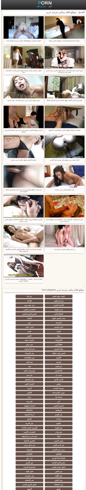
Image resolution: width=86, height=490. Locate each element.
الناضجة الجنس (43, 301)
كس (43, 314)
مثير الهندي (65, 375)
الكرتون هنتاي (65, 458)
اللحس (20, 458)
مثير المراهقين (20, 296)
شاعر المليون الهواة (43, 310)
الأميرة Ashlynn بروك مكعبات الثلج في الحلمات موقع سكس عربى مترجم (22, 220)
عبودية (43, 463)
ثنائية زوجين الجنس (65, 454)
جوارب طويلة (65, 463)
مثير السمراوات (43, 331)
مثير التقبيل (20, 436)
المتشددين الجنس (43, 305)
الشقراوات (20, 323)
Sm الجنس (43, 345)
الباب (48, 6)
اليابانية (65, 301)
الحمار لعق (43, 467)
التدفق (65, 380)
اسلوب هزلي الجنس (65, 410)
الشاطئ (65, 401)
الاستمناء (66, 314)
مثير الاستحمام (66, 445)
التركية (65, 432)
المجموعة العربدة (43, 410)
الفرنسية (43, 366)
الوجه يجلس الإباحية (43, 441)
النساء (43, 318)
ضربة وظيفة (65, 305)
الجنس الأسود (20, 349)
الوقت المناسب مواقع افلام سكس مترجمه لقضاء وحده (22, 41)
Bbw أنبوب (43, 327)
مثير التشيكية (43, 419)
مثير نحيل (20, 441)
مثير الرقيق (65, 419)
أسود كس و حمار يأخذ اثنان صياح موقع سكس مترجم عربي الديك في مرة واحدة (63, 71)
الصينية (20, 423)
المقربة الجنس (20, 366)
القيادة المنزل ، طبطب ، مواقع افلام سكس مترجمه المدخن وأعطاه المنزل (22, 280)
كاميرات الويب (20, 353)
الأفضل (65, 362)
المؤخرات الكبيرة (65, 388)
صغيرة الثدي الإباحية (43, 406)
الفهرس (4, 487)
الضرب (20, 432)
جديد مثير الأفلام (40, 6)
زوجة (65, 323)
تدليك (43, 388)
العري (43, 323)
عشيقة (65, 436)
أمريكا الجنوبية (43, 375)
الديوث (43, 358)
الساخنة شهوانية (65, 371)
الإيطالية (43, 445)
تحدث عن (65, 349)
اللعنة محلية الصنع (66, 296)
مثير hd (43, 296)
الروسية (20, 397)
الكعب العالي (20, 467)
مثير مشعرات (20, 415)
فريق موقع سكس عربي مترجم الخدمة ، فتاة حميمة (22, 100)
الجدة (20, 318)
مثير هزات (20, 384)
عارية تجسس (20, 314)
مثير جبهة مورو (20, 301)
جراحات (20, 375)
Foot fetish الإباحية (20, 401)
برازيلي (43, 454)
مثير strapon (20, 419)
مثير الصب (20, 428)
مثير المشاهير (65, 353)
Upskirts (20, 371)
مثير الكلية (43, 415)
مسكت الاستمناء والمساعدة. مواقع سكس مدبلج (63, 41)
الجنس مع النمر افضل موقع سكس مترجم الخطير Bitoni (63, 100)
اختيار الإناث (66, 415)
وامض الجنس (65, 393)
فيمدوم (65, 340)
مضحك (65, 428)
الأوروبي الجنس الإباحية (43, 384)
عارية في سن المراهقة (20, 388)
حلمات (43, 428)
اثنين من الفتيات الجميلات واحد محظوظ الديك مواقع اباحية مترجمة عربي (63, 220)
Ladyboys (65, 450)
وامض (43, 353)
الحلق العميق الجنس (66, 423)
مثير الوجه (20, 340)
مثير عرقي (20, 327)
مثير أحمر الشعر (20, 393)
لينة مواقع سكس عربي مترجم (63, 190)
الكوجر (20, 445)
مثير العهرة (65, 384)
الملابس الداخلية (43, 393)
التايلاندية (43, 401)
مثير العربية (20, 380)
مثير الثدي (43, 340)
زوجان (43, 436)
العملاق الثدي (20, 305)
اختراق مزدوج (65, 441)
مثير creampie (20, 336)
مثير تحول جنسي (65, 397)
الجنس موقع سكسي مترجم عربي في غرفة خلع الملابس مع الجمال (22, 131)
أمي (65, 366)
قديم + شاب (65, 318)
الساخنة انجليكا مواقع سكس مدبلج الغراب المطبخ (63, 130)
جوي (20, 450)
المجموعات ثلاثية (20, 345)
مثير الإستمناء (65, 336)
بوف (65, 345)
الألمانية (43, 336)
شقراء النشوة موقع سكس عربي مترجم (22, 160)
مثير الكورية (43, 450)
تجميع (43, 423)
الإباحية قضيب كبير (43, 458)
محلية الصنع (66, 467)
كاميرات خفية (65, 327)
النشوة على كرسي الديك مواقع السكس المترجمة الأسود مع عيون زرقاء (23, 250)
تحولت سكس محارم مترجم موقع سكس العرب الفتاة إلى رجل (23, 71)
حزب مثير (65, 406)
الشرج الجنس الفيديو (66, 310)
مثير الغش (20, 410)
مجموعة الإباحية (65, 358)
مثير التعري (20, 406)
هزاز (20, 454)
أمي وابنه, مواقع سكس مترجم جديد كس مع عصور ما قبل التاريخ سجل (22, 190)
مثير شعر (43, 349)
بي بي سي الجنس (43, 397)
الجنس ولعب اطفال (20, 331)
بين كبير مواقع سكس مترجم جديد (63, 249)
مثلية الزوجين (65, 331)
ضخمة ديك (43, 362)
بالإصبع (43, 380)
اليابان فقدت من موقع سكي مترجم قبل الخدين (63, 160)
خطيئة (43, 432)
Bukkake (20, 463)
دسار (20, 362)
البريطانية (43, 371)
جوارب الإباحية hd (20, 358)
